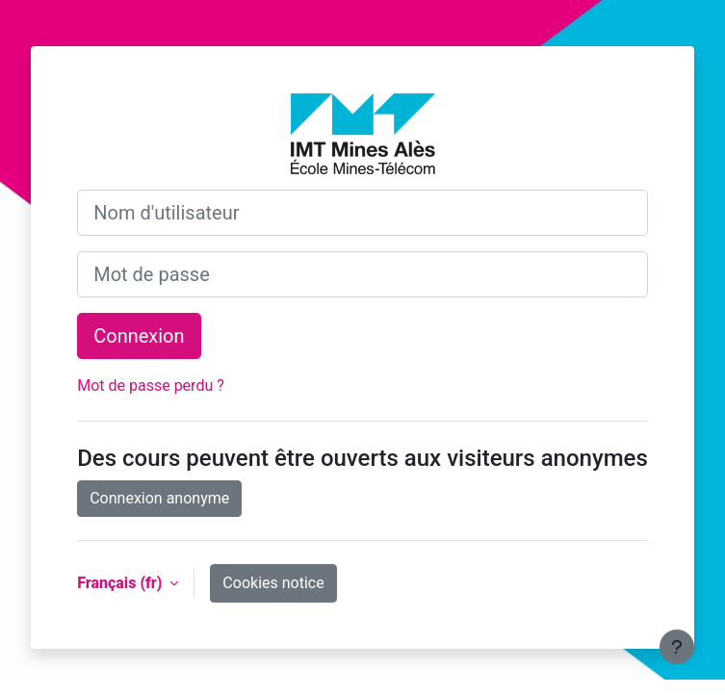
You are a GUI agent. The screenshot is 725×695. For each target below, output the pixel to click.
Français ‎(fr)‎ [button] (121, 583)
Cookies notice (273, 583)
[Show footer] (677, 647)
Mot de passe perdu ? (150, 385)
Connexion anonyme (159, 498)
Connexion (138, 336)
